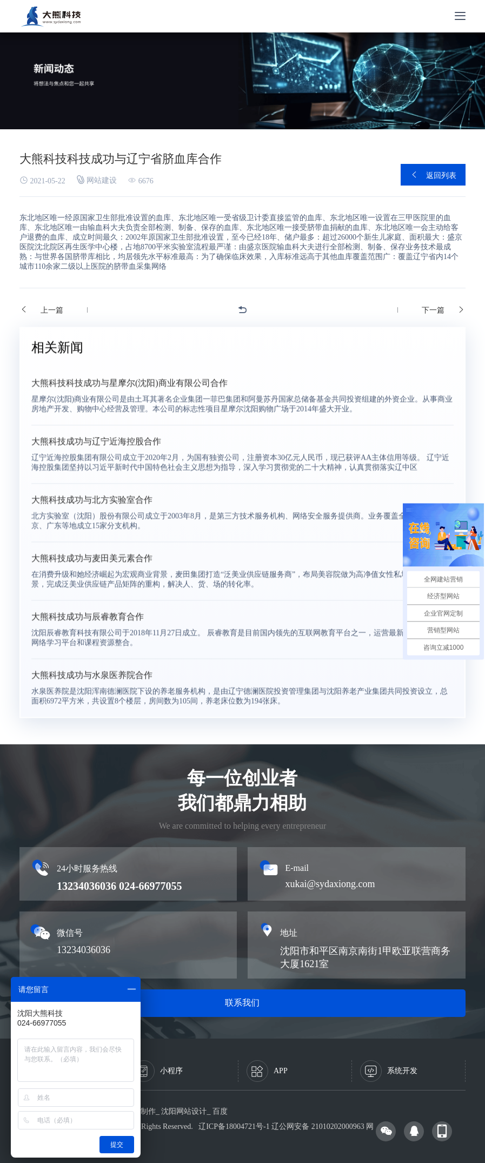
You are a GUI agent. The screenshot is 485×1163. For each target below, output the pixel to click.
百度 (220, 1111)
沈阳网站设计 (184, 1111)
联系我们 (242, 1002)
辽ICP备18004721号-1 (233, 1126)
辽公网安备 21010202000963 (317, 1126)
